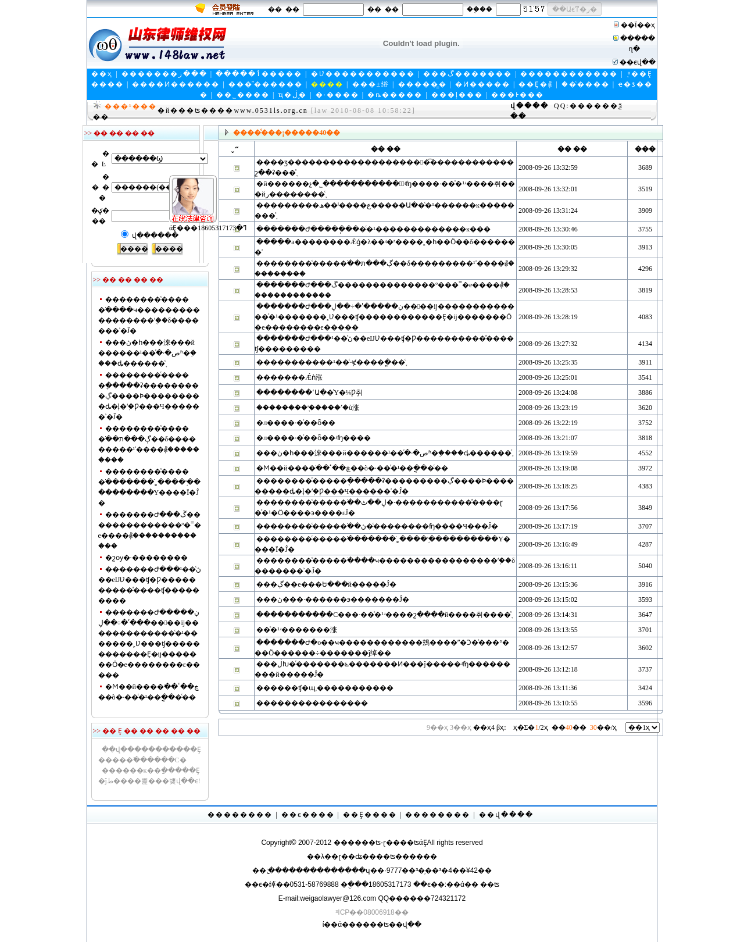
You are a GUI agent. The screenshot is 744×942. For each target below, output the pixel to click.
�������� (240, 815)
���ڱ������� (467, 74)
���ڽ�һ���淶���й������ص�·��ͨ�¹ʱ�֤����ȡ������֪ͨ (147, 352)
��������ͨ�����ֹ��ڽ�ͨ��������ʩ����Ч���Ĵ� (377, 526)
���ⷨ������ (265, 84)
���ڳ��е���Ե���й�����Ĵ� (326, 584)
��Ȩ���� (370, 815)
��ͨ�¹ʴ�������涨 (296, 630)
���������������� (312, 703)
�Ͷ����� (482, 84)
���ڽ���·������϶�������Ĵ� (332, 599)
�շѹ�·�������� (146, 558)
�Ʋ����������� (363, 74)
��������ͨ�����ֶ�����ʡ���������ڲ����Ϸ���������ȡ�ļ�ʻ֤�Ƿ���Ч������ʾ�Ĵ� (148, 396)
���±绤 (371, 84)
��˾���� (243, 95)
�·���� (337, 95)
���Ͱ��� (517, 95)
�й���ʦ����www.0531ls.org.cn (233, 110)
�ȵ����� (395, 95)
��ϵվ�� (638, 62)
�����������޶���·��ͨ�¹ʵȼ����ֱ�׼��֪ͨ (330, 362)
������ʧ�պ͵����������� (325, 688)
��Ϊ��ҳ (638, 25)
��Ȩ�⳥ (535, 84)
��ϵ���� (308, 815)
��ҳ (102, 74)
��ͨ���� (585, 84)
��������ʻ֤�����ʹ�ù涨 (307, 408)
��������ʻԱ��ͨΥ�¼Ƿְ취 (309, 392)
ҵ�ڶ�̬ (292, 95)
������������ (569, 74)
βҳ (501, 727)
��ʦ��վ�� (395, 924)
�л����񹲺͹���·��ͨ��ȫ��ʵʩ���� (313, 438)
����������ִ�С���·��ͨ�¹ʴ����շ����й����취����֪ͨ (383, 615)
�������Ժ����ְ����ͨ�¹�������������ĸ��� (373, 229)
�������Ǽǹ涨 (289, 377)
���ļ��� (457, 95)
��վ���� (506, 815)
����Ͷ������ (176, 84)
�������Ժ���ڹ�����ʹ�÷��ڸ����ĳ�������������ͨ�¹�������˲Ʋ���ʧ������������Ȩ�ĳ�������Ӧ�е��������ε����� (149, 643)
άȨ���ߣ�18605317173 (189, 210)
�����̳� (422, 84)
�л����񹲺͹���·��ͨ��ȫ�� (295, 423)
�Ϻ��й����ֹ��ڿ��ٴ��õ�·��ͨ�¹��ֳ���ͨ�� (352, 468)
